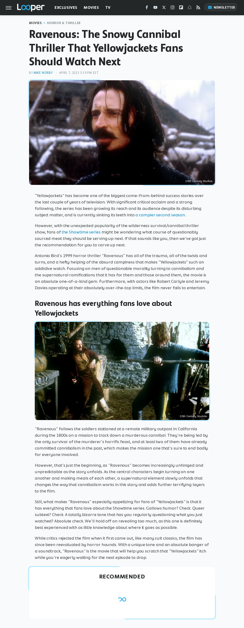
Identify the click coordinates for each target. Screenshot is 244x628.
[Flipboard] (181, 8)
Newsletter (221, 7)
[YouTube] (155, 8)
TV (108, 7)
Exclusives (66, 7)
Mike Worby (43, 73)
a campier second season (160, 215)
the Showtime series (81, 232)
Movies (91, 7)
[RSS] (198, 8)
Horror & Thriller (64, 23)
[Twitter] (164, 8)
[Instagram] (172, 8)
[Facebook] (146, 8)
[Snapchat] (189, 8)
